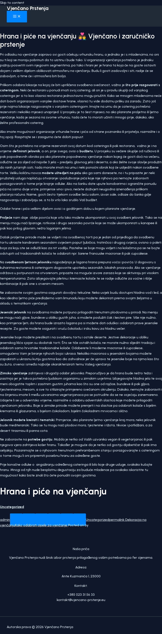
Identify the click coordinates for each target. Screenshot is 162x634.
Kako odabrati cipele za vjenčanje (41, 525)
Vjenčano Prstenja (28, 8)
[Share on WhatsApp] (16, 519)
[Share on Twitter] (41, 519)
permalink (116, 520)
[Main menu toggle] (17, 16)
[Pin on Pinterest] (67, 519)
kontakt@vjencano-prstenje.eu (81, 600)
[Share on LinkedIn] (79, 519)
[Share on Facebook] (29, 519)
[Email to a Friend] (54, 519)
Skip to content (12, 3)
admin (5, 520)
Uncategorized (12, 507)
